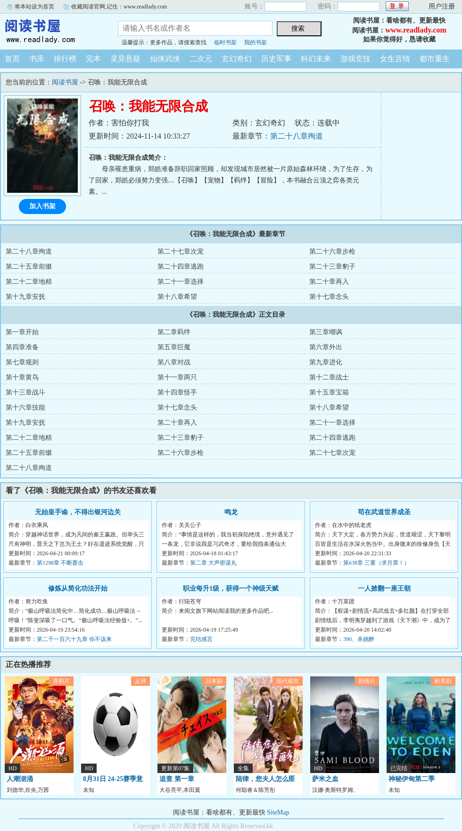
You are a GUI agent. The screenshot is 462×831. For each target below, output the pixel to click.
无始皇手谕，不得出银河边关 (78, 512)
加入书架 (42, 206)
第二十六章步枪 (332, 251)
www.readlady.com (415, 30)
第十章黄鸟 (22, 377)
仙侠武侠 (165, 59)
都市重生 (435, 59)
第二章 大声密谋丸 (213, 562)
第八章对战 (173, 362)
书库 (36, 59)
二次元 (201, 59)
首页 (12, 59)
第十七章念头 (329, 296)
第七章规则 (22, 362)
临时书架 (225, 42)
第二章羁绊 (173, 332)
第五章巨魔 (173, 347)
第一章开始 (22, 332)
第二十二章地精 (29, 281)
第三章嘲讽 (325, 332)
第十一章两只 (177, 377)
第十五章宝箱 (329, 392)
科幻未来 (316, 59)
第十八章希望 (177, 296)
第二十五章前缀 (29, 266)
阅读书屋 (52, 30)
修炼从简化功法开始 (77, 588)
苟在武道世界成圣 (384, 512)
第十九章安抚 (25, 296)
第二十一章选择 (180, 281)
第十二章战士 (329, 377)
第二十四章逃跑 (180, 266)
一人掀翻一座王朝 (384, 588)
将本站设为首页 (34, 6)
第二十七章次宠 (180, 251)
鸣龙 (231, 512)
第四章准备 (22, 347)
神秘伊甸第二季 (411, 778)
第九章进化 (325, 362)
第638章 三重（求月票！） (376, 562)
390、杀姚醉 (358, 639)
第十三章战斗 (25, 392)
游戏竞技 (355, 59)
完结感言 (201, 639)
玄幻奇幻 (237, 59)
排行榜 (65, 59)
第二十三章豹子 (332, 266)
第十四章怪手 (177, 392)
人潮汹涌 (20, 778)
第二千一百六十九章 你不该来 (74, 639)
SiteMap (278, 812)
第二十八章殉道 (296, 136)
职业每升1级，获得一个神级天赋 (231, 588)
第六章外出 (325, 347)
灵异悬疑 (125, 59)
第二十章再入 (329, 281)
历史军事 (276, 59)
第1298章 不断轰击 (60, 562)
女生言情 (395, 59)
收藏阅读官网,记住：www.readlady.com (119, 6)
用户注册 (442, 6)
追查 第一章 (176, 778)
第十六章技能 (25, 407)
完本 (93, 59)
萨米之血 (325, 778)
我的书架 (255, 42)
